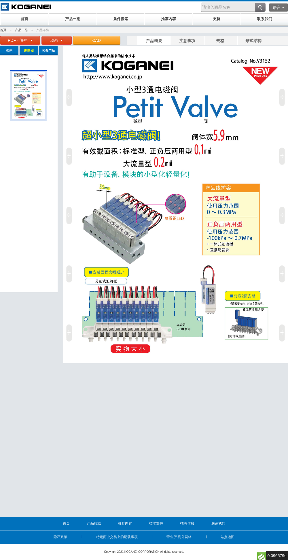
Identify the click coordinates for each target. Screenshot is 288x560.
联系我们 (218, 523)
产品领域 (94, 523)
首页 (3, 30)
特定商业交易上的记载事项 (117, 537)
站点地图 (227, 537)
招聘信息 (187, 523)
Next (283, 213)
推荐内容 (125, 523)
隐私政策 (60, 537)
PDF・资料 (20, 40)
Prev (68, 213)
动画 (56, 40)
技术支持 (156, 523)
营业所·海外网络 (179, 537)
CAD (96, 40)
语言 (278, 7)
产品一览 (21, 30)
